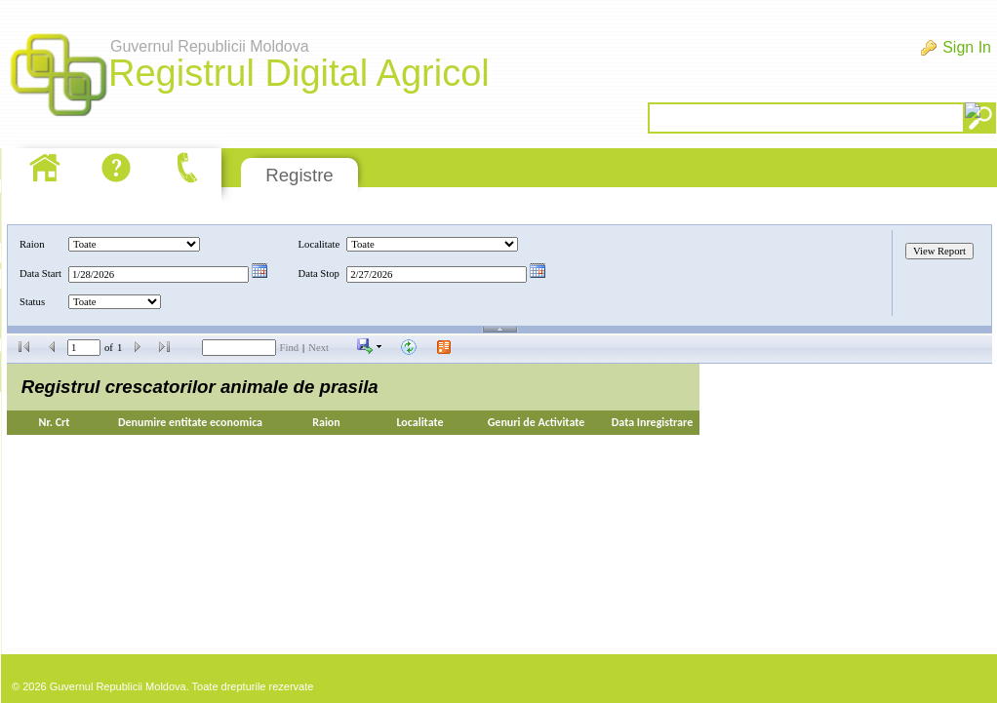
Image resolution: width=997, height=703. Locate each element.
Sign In (966, 47)
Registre (299, 175)
